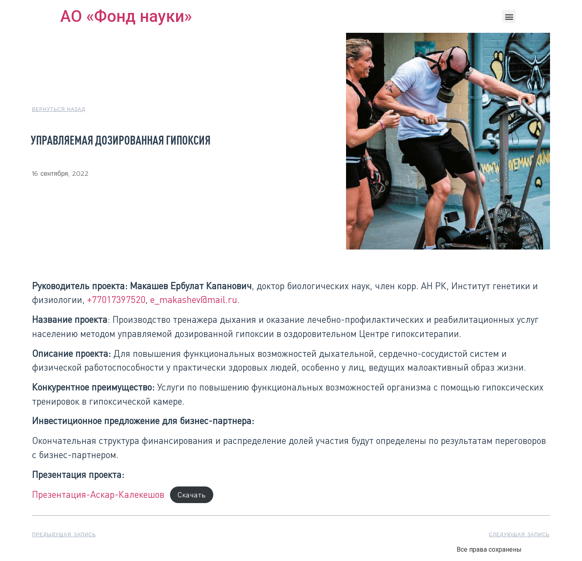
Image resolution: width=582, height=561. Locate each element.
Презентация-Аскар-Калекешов (98, 494)
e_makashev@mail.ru (193, 299)
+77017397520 (116, 299)
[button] (509, 16)
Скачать (191, 495)
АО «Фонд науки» (126, 16)
